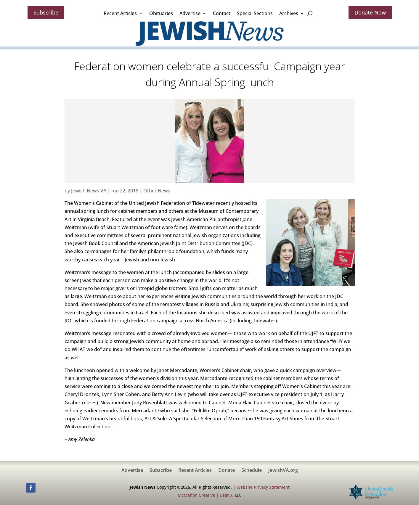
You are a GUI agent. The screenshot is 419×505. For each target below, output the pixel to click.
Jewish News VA (88, 190)
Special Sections (255, 13)
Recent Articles (120, 13)
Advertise (189, 13)
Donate (226, 470)
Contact (221, 13)
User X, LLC (231, 495)
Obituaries (161, 13)
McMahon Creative (196, 495)
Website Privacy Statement (263, 487)
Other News (156, 190)
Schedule (251, 470)
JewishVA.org (283, 470)
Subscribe (45, 12)
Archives (288, 13)
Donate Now (370, 12)
